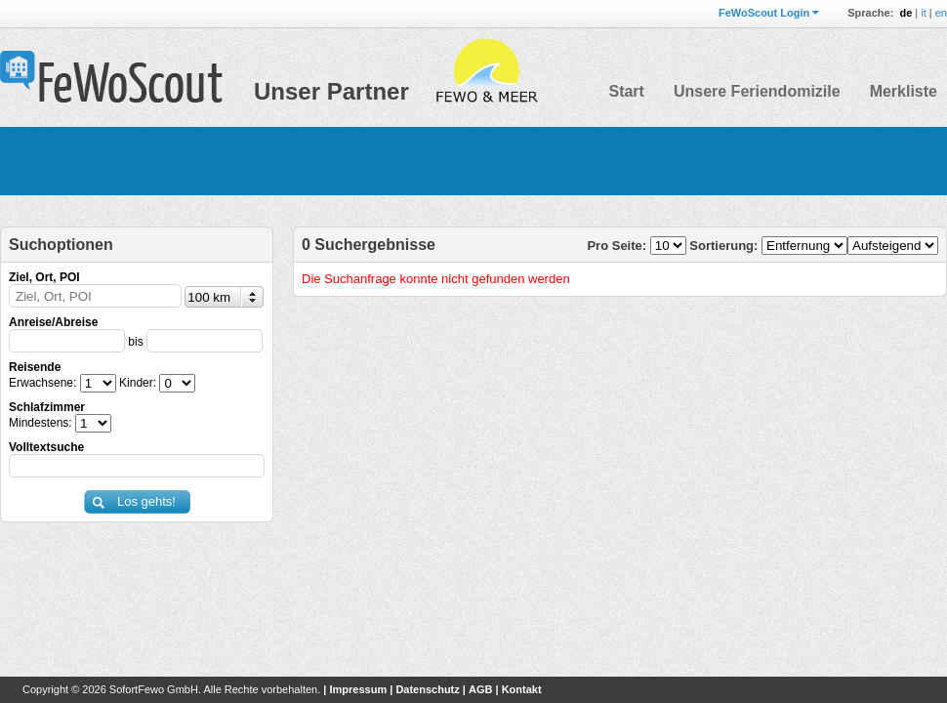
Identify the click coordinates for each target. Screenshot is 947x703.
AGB (480, 689)
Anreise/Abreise (53, 322)
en (941, 13)
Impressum (358, 689)
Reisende (35, 367)
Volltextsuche (46, 447)
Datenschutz (427, 689)
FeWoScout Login (764, 13)
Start (625, 91)
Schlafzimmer (47, 407)
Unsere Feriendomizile (757, 91)
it (923, 13)
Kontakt (522, 689)
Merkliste (903, 91)
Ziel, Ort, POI (44, 277)
